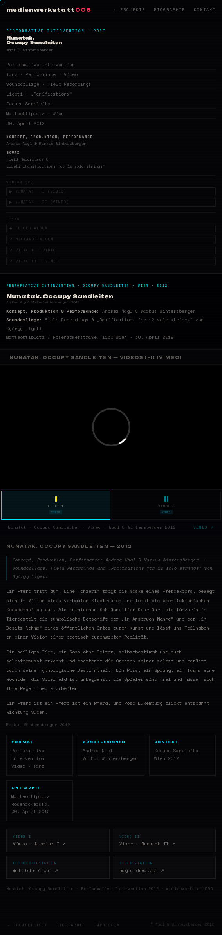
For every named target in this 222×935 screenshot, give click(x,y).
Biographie (169, 10)
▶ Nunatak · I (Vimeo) (38, 191)
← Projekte (129, 10)
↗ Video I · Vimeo (32, 250)
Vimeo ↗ (203, 527)
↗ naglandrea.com (31, 239)
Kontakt (205, 10)
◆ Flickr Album (29, 228)
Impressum (107, 925)
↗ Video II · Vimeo (34, 261)
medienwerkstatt (48, 10)
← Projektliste (28, 925)
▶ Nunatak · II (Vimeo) (40, 201)
